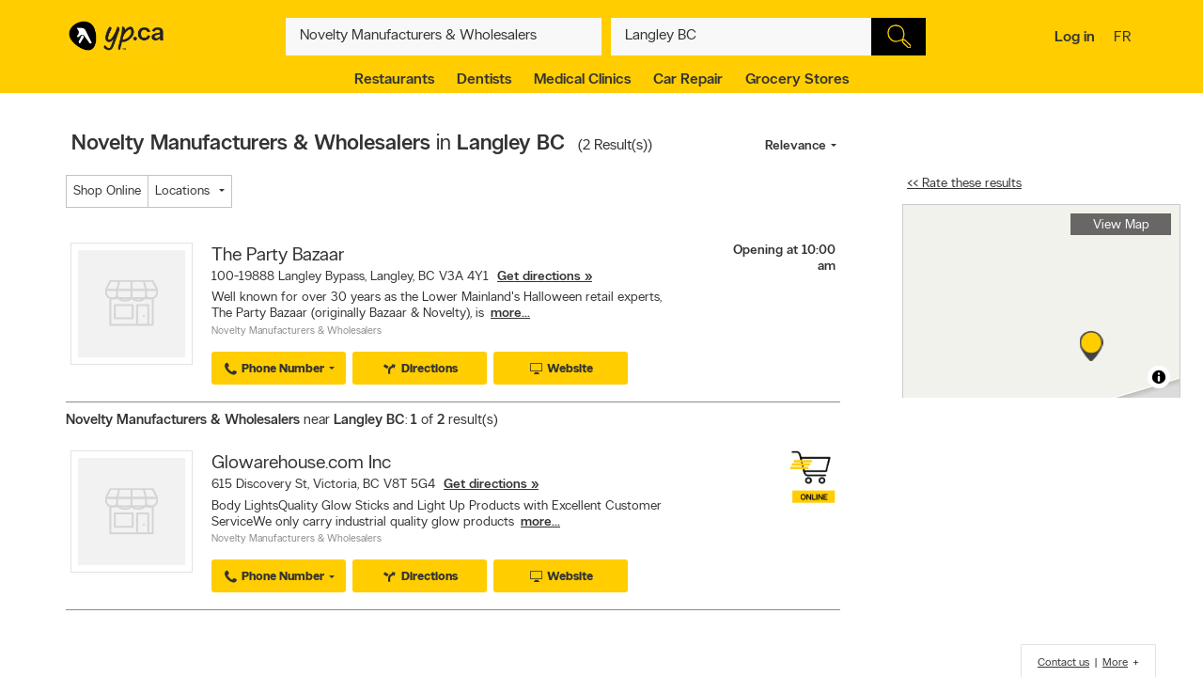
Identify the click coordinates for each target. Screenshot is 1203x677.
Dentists (484, 79)
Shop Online (107, 191)
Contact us (1063, 663)
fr (1124, 38)
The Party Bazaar (277, 255)
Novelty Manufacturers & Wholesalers (296, 331)
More (1115, 663)
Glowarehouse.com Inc (301, 463)
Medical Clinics (582, 79)
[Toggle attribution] (1159, 377)
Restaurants (394, 79)
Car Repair (688, 79)
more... (510, 314)
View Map (1121, 225)
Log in (1075, 37)
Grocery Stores (797, 79)
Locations (182, 191)
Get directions (539, 277)
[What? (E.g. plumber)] (444, 36)
